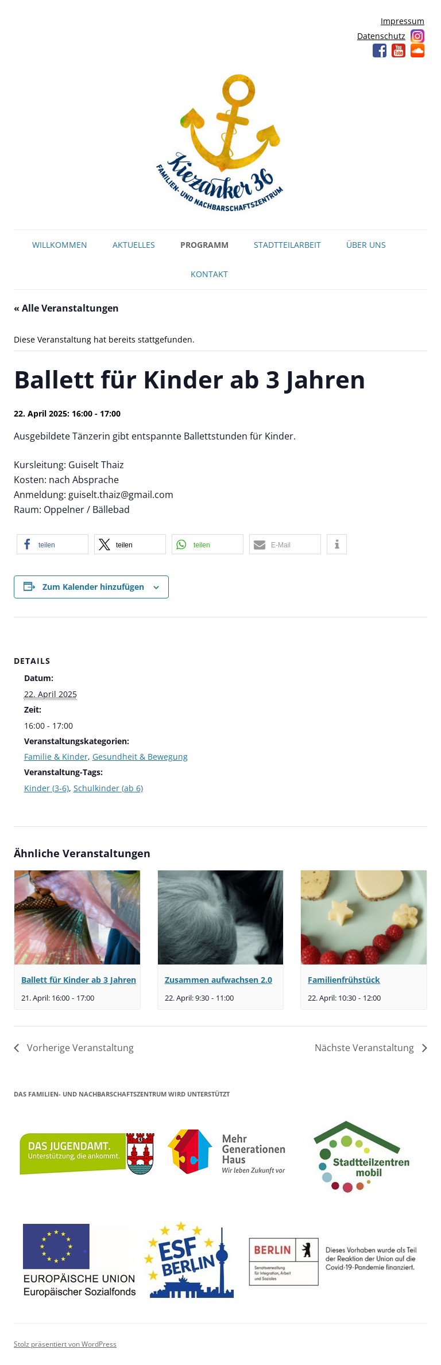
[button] (52, 544)
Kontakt (209, 274)
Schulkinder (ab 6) (108, 788)
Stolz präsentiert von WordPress (65, 1344)
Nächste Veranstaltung (365, 1047)
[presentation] (77, 917)
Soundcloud (417, 50)
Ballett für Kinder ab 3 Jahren (78, 979)
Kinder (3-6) (46, 788)
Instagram (417, 36)
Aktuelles (134, 244)
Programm (204, 244)
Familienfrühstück (344, 979)
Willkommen (59, 244)
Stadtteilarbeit (287, 244)
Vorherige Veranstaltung (79, 1047)
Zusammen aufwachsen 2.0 (218, 979)
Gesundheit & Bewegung (140, 756)
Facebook (379, 50)
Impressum (402, 20)
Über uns (366, 244)
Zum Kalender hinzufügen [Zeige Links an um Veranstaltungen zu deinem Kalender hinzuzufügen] (93, 586)
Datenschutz (381, 35)
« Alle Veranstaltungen (66, 308)
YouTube (398, 50)
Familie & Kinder (56, 756)
